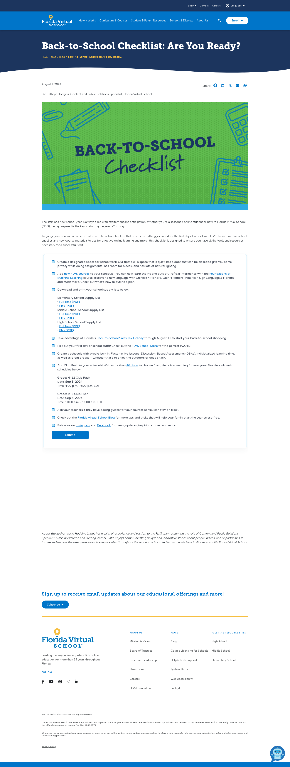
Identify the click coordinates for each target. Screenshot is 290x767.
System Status (179, 669)
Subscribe (53, 604)
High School (219, 641)
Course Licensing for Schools (189, 650)
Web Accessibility (182, 678)
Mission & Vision (140, 641)
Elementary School (224, 660)
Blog (62, 56)
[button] (192, 6)
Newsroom (137, 669)
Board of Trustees (141, 650)
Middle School (221, 650)
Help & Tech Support (184, 660)
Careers (216, 5)
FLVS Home (49, 56)
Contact (204, 5)
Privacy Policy (49, 746)
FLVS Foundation (140, 688)
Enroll (235, 20)
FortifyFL (176, 688)
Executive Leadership (143, 660)
